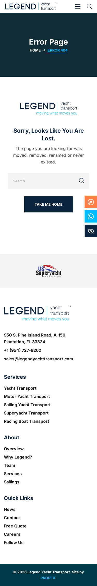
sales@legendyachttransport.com (38, 358)
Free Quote (15, 525)
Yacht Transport (20, 388)
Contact (12, 517)
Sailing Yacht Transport (27, 404)
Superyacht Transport (26, 413)
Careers (12, 534)
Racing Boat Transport (26, 421)
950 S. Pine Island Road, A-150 (34, 335)
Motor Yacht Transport (27, 396)
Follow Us (14, 542)
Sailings (11, 481)
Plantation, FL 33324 (24, 341)
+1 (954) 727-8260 (22, 350)
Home (35, 50)
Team (9, 465)
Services (13, 473)
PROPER (48, 578)
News (10, 509)
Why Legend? (18, 457)
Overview (14, 448)
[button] (89, 6)
